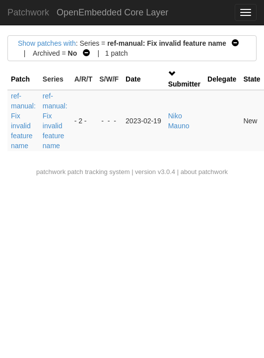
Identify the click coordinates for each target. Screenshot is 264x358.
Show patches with (47, 43)
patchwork (51, 172)
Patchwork (28, 12)
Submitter (184, 84)
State (251, 79)
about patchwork (204, 172)
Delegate (221, 79)
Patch (20, 79)
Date (133, 79)
